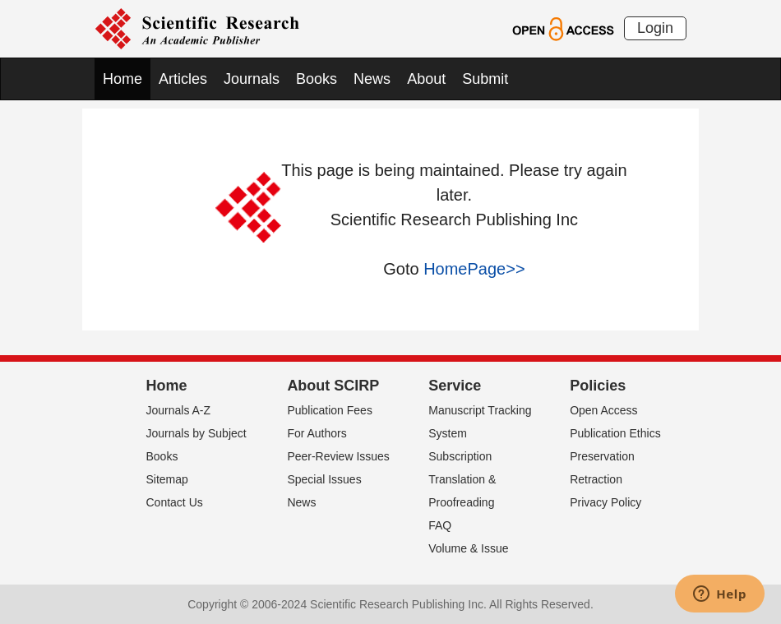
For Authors (316, 433)
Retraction (596, 479)
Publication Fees (329, 410)
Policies (598, 385)
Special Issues (324, 479)
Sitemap (167, 479)
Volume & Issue (468, 548)
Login (655, 28)
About (426, 79)
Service (454, 385)
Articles (183, 79)
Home (122, 79)
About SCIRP (333, 385)
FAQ (439, 525)
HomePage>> (474, 269)
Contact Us (174, 502)
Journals (252, 79)
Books (316, 79)
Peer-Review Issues (338, 456)
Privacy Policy (605, 502)
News (372, 79)
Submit (485, 79)
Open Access (604, 410)
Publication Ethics (615, 433)
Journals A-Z (178, 410)
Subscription (460, 456)
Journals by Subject (196, 433)
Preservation (602, 456)
